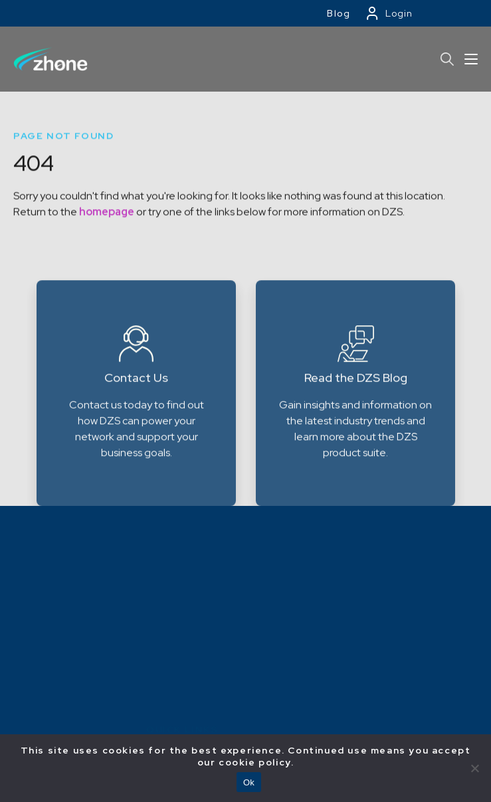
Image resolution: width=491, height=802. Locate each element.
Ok (248, 782)
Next (469, 441)
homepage (106, 224)
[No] (474, 768)
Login (399, 13)
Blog (339, 13)
